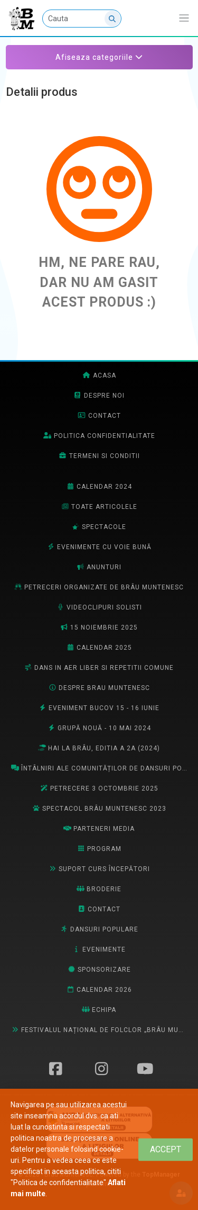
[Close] (165, 1149)
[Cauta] (81, 19)
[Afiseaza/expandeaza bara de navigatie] (184, 18)
